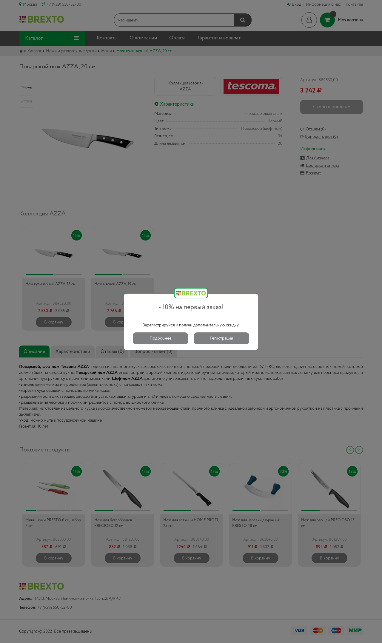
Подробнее (160, 338)
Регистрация (221, 338)
